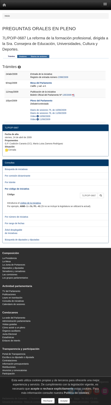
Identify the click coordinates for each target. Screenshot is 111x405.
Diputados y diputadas (13, 268)
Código (11, 194)
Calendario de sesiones (13, 304)
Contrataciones (9, 360)
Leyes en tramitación (12, 297)
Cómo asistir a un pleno (13, 327)
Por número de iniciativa (16, 217)
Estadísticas (8, 337)
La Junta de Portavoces (13, 264)
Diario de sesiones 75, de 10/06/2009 (48, 110)
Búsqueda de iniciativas (16, 169)
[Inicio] (4, 5)
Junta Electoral (9, 334)
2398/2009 (63, 77)
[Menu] (105, 4)
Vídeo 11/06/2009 (40, 119)
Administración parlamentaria (16, 321)
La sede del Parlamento (13, 318)
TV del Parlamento (11, 291)
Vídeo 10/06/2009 (40, 116)
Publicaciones (9, 294)
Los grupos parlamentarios (15, 278)
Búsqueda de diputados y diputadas (22, 239)
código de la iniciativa (30, 203)
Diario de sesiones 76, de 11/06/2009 (48, 113)
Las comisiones (9, 274)
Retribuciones (9, 367)
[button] (101, 195)
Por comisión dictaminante (17, 176)
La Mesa (6, 261)
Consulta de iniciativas (13, 301)
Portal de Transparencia (13, 354)
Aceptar (64, 401)
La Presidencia (9, 258)
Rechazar (48, 401)
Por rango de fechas (14, 223)
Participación (8, 373)
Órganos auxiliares (11, 331)
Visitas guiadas (9, 324)
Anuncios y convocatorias (14, 370)
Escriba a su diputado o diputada (18, 357)
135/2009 (66, 95)
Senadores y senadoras (13, 271)
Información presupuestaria (15, 364)
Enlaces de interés (11, 340)
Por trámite (10, 182)
